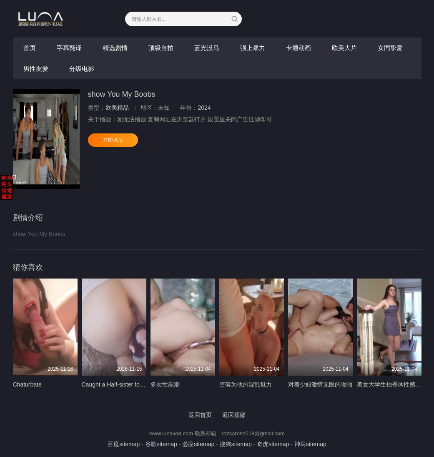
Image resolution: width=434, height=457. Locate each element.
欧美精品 (117, 107)
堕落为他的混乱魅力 (245, 384)
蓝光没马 (206, 47)
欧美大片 (344, 47)
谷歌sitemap (161, 444)
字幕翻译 (69, 47)
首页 (29, 47)
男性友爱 (35, 68)
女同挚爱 (390, 47)
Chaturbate (27, 384)
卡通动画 (298, 47)
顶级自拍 (160, 47)
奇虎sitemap (273, 444)
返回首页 (200, 415)
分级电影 (81, 68)
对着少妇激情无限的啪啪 (320, 384)
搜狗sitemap (236, 444)
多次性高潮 (165, 384)
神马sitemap (310, 444)
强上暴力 (252, 47)
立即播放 (113, 140)
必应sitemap (198, 444)
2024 (204, 107)
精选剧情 (115, 47)
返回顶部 (234, 415)
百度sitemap (124, 444)
